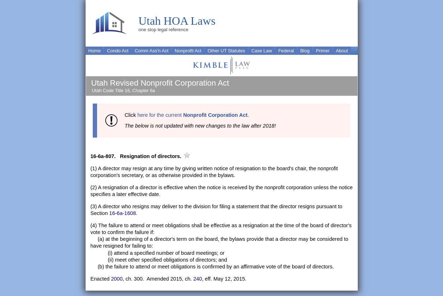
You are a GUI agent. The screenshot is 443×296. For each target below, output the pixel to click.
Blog (304, 50)
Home (94, 50)
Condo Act (118, 50)
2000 (116, 279)
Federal (286, 50)
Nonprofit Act (188, 50)
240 (197, 279)
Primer (322, 50)
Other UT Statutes (226, 50)
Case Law (261, 50)
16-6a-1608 (122, 213)
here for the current (192, 115)
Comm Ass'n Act (151, 50)
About (342, 50)
